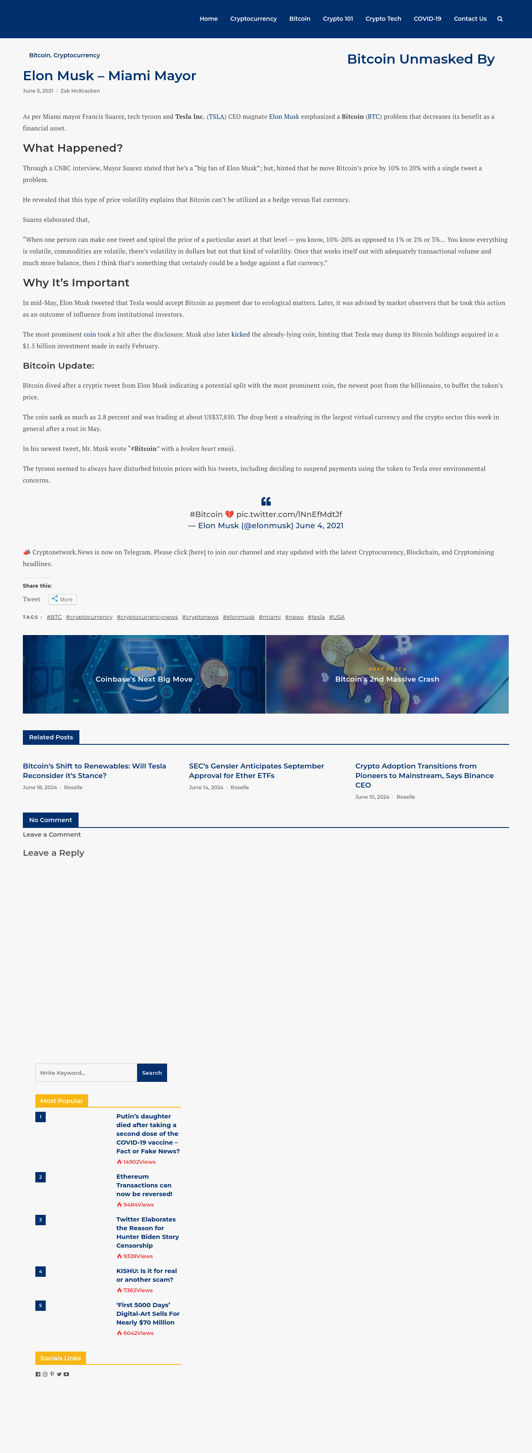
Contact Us (470, 18)
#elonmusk (239, 616)
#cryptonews (200, 616)
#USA (337, 616)
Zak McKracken (80, 91)
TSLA (216, 116)
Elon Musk (284, 116)
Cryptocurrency (253, 18)
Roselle (73, 787)
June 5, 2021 (38, 91)
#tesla (316, 616)
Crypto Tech (383, 18)
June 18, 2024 (40, 787)
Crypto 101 (338, 18)
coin (90, 334)
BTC (374, 116)
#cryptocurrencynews (147, 616)
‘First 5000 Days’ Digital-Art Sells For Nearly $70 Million (148, 1313)
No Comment (50, 820)
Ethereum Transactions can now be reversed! (144, 1185)
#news (294, 616)
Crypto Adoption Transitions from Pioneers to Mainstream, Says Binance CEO (424, 775)
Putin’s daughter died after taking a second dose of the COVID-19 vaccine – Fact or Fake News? (148, 1133)
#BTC (54, 616)
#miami (270, 616)
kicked (241, 334)
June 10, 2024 (372, 797)
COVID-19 (427, 18)
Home (209, 18)
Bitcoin (299, 18)
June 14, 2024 (206, 787)
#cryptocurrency (89, 616)
